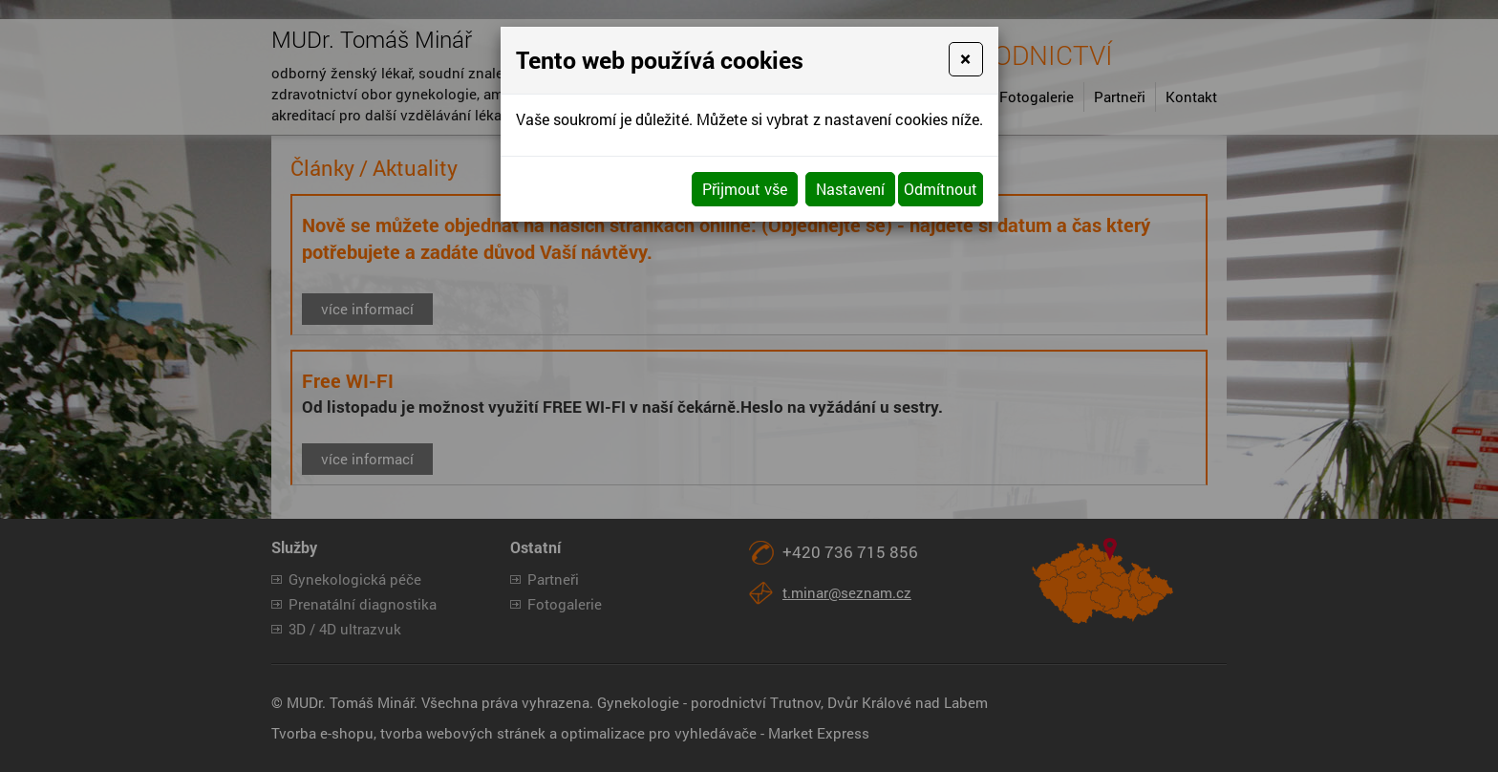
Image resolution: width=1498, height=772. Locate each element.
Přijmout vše (744, 189)
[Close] (965, 59)
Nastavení (850, 189)
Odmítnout (940, 189)
